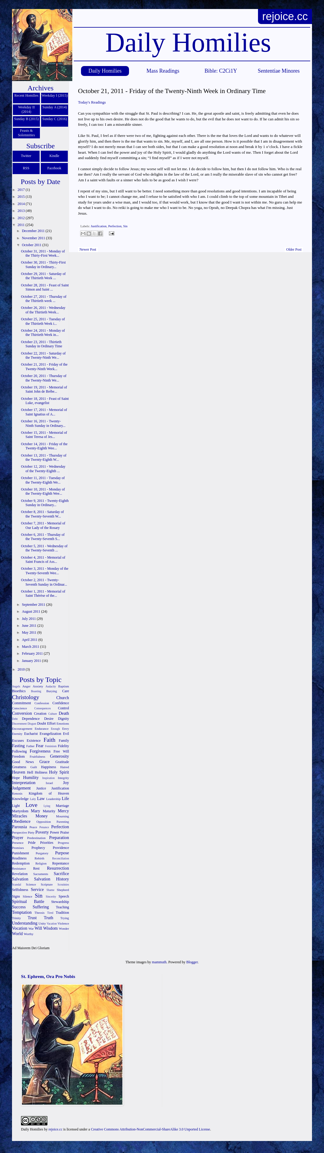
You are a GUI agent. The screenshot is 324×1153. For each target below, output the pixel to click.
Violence (63, 923)
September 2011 (34, 604)
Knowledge (20, 799)
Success (19, 906)
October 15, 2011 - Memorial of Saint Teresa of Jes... (44, 434)
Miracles (19, 815)
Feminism (50, 746)
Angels (16, 686)
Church (62, 697)
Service (37, 889)
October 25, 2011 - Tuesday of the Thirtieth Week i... (43, 321)
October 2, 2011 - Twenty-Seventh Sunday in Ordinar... (44, 582)
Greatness (19, 767)
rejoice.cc (285, 16)
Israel (49, 783)
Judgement (21, 788)
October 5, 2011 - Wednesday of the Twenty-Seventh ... (44, 548)
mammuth (159, 962)
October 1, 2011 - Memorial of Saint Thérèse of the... (43, 593)
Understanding (25, 923)
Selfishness (20, 890)
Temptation (22, 912)
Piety (31, 832)
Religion (40, 863)
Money (41, 815)
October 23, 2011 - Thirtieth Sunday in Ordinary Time (41, 344)
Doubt (41, 723)
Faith (49, 740)
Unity (42, 923)
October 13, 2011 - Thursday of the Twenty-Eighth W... (43, 457)
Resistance (19, 868)
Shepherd (63, 890)
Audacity (51, 686)
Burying (51, 691)
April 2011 (30, 640)
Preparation (59, 837)
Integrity (63, 778)
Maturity (49, 811)
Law (41, 798)
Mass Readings (162, 71)
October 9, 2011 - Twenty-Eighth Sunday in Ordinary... (45, 503)
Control (63, 708)
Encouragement (22, 728)
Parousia (19, 826)
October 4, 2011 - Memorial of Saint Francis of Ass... (43, 559)
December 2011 (34, 231)
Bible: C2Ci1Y (221, 71)
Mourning (62, 816)
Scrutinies (63, 884)
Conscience (19, 708)
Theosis (39, 912)
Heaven (18, 772)
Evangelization (50, 734)
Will (38, 928)
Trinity (16, 918)
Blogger (192, 962)
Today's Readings (92, 102)
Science (31, 884)
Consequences (42, 708)
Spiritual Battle (28, 901)
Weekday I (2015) (55, 95)
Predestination (36, 838)
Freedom (18, 756)
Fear (40, 745)
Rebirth (39, 858)
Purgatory (42, 853)
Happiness (48, 767)
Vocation (19, 928)
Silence (27, 896)
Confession (41, 703)
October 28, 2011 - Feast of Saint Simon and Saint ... (45, 287)
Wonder (64, 928)
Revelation (20, 874)
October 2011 (32, 245)
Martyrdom (20, 811)
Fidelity (63, 746)
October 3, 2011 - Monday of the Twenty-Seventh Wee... (44, 570)
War (31, 928)
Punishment (20, 853)
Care (65, 691)
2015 (22, 197)
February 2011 (33, 653)
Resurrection (58, 868)
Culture (52, 713)
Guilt (33, 767)
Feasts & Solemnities (26, 132)
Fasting (18, 745)
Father (30, 746)
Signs (16, 896)
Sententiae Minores (278, 71)
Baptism (63, 686)
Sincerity (51, 896)
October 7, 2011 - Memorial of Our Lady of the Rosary (43, 525)
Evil (66, 734)
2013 (22, 211)
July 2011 (29, 619)
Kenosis (17, 793)
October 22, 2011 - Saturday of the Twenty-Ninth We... (43, 355)
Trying (64, 918)
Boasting (36, 691)
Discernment (19, 723)
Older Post (294, 249)
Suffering (41, 906)
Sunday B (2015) (26, 119)
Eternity (17, 733)
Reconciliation (60, 858)
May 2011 (30, 632)
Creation (40, 713)
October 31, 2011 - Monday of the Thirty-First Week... (43, 253)
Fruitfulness (37, 756)
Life (65, 798)
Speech (63, 896)
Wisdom (50, 928)
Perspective (19, 832)
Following (19, 751)
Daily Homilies (105, 71)
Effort (51, 723)
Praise (64, 832)
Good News (23, 762)
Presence (17, 842)
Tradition (62, 912)
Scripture (47, 884)
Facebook (54, 168)
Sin (125, 226)
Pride (31, 843)
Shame (50, 890)
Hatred (64, 767)
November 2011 (34, 238)
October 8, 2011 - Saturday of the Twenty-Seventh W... (42, 514)
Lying (47, 805)
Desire (48, 719)
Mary (35, 810)
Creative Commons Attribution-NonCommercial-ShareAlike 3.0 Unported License (150, 1129)
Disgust (32, 723)
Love (31, 805)
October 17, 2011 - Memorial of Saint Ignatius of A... (44, 412)
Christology (25, 697)
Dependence (31, 719)
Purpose (62, 852)
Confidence (60, 703)
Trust (32, 917)
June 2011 (30, 625)
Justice (41, 788)
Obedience (21, 821)
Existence (34, 740)
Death (64, 713)
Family (64, 740)
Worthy (28, 934)
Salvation (20, 879)
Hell (30, 772)
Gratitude (62, 762)
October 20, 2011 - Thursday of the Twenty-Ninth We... (43, 378)
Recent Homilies (26, 95)
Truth (48, 917)
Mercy (63, 810)
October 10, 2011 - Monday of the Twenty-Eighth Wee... (43, 491)
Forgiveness (40, 751)
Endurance (42, 728)
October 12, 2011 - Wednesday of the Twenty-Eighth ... (43, 468)
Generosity (59, 756)
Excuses (18, 740)
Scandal (16, 884)
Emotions (63, 723)
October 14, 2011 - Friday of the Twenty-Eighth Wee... (44, 446)
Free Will (61, 751)
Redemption (21, 863)
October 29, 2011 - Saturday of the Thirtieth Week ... (43, 276)
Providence (61, 848)
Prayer (17, 837)
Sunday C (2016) (54, 119)
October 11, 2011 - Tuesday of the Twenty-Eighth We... (43, 480)
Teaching (62, 907)
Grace (44, 761)
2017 (22, 190)
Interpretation (23, 782)
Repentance (60, 863)
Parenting (63, 821)
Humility (31, 777)
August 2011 (31, 611)
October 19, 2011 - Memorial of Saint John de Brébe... (44, 389)
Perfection (115, 226)
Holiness (41, 772)
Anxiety (38, 686)
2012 (22, 218)
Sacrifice (61, 873)
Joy (66, 782)
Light (16, 806)
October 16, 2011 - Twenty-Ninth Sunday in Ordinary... (43, 423)
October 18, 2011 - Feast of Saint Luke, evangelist (45, 401)
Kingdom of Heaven (49, 793)
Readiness (19, 858)
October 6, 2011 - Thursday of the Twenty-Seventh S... (42, 537)
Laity (33, 799)
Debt (15, 718)
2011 (22, 225)
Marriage (62, 806)
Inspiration (48, 778)
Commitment (21, 703)
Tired (50, 912)
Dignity (63, 719)
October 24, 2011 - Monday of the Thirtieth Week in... (43, 332)
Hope (16, 778)
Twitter (26, 156)
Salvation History (51, 879)
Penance (44, 827)
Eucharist (31, 734)
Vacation (52, 923)
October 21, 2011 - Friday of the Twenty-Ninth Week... (44, 366)
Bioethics (19, 691)
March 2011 (31, 646)
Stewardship (60, 902)
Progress (63, 842)
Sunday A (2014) (54, 107)
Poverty (42, 832)
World (17, 933)
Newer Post (88, 249)
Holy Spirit (59, 772)
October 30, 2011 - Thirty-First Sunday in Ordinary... (43, 264)
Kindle (54, 156)
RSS (26, 168)
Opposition (44, 821)
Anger (26, 686)
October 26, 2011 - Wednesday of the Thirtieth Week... (43, 310)
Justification (98, 226)
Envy (65, 728)
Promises (18, 848)
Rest (36, 868)
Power (54, 832)
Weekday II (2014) (26, 109)
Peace (33, 827)
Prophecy (38, 848)
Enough (55, 728)
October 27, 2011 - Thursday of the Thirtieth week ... (43, 298)
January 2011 (32, 661)
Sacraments (40, 874)
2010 (22, 669)
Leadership (53, 799)
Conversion (22, 713)
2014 (22, 204)
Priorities (46, 843)
